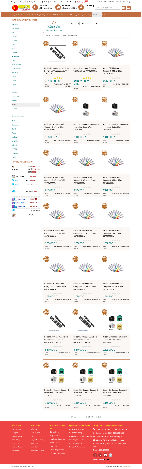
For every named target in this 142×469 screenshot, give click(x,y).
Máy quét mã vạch (37, 450)
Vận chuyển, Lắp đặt (76, 440)
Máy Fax (28, 15)
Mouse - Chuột (55, 443)
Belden (14, 105)
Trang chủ (14, 2)
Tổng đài (14, 15)
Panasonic (15, 72)
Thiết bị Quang (17, 447)
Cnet (13, 44)
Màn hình (34, 443)
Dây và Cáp (16, 440)
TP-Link (14, 40)
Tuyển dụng (81, 2)
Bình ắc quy (35, 433)
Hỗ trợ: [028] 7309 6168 (107, 2)
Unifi (13, 60)
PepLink (14, 93)
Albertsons (15, 56)
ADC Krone (16, 28)
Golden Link (16, 125)
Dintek (14, 81)
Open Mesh (16, 68)
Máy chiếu (45, 15)
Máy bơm (15, 450)
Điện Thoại (21, 15)
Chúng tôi (23, 2)
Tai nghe (15, 433)
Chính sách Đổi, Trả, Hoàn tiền (80, 436)
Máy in (39, 15)
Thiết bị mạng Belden (69, 35)
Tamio (14, 133)
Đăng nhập (126, 2)
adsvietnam (127, 466)
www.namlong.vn (116, 437)
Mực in (34, 15)
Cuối (99, 417)
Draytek (14, 52)
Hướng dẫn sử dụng (35, 2)
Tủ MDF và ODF (18, 436)
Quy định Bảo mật (75, 443)
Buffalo (14, 129)
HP (13, 89)
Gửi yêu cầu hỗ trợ (34, 215)
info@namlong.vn (102, 437)
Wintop (14, 121)
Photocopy (73, 15)
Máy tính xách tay (37, 440)
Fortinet (14, 109)
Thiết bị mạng (97, 15)
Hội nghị (89, 15)
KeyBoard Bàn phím (57, 439)
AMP (13, 32)
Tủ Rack (34, 429)
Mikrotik (14, 145)
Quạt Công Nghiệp (57, 450)
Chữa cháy (60, 15)
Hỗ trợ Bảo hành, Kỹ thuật (78, 429)
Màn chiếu (35, 447)
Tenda (14, 157)
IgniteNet (15, 141)
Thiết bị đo (105, 15)
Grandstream (16, 64)
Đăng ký (118, 2)
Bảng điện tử (54, 432)
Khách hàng (53, 2)
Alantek (14, 101)
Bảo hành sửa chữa (57, 453)
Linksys (14, 36)
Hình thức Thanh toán (77, 447)
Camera (66, 15)
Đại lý (45, 2)
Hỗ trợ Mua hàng (75, 433)
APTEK (14, 149)
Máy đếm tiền (55, 435)
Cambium (15, 24)
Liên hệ (62, 2)
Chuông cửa (82, 15)
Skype (15, 180)
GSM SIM (15, 443)
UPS (32, 436)
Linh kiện (53, 446)
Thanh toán (70, 2)
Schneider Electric (18, 117)
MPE (13, 113)
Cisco (14, 76)
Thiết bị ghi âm (17, 429)
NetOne (14, 137)
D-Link (14, 85)
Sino (13, 48)
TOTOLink (15, 97)
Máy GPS (53, 15)
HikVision (15, 153)
